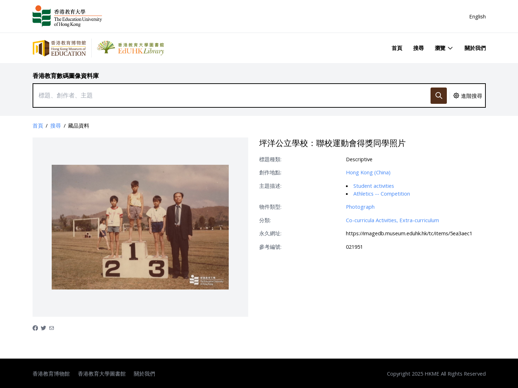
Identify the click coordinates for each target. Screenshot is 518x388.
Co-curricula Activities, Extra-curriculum (392, 220)
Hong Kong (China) (368, 172)
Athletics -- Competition (381, 193)
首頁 (397, 47)
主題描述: (270, 185)
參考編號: (270, 246)
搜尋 (418, 47)
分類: (265, 220)
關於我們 (475, 47)
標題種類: (270, 159)
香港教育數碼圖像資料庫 (66, 76)
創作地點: (270, 172)
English (477, 16)
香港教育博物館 (51, 373)
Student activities (373, 185)
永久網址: (270, 233)
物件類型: (270, 206)
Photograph (360, 206)
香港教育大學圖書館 (102, 373)
